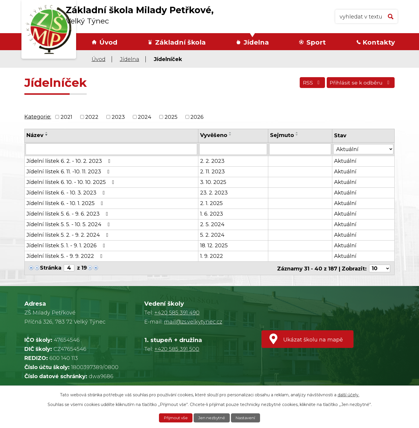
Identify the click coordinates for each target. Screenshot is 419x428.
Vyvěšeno (213, 135)
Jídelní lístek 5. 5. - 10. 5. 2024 (69, 224)
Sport (316, 42)
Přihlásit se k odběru (360, 83)
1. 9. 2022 (211, 256)
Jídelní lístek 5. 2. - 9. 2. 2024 (68, 234)
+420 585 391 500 (176, 348)
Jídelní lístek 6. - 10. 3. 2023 (66, 192)
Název (34, 135)
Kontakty (379, 42)
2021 (66, 117)
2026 (197, 117)
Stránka (50, 267)
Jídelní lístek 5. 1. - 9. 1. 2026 (67, 245)
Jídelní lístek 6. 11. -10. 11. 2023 (69, 171)
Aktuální (345, 161)
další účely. (348, 394)
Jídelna (256, 42)
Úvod (108, 42)
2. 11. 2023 (212, 171)
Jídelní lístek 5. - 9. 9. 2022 (65, 256)
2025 (171, 117)
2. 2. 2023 (212, 161)
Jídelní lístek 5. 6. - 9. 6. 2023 (68, 213)
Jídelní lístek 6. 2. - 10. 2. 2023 (69, 161)
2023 (118, 117)
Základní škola (180, 42)
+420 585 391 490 (177, 312)
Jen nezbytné (212, 417)
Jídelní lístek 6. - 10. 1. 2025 (65, 203)
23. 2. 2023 (214, 192)
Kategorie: (37, 117)
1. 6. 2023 (211, 213)
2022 (91, 117)
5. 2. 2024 (212, 234)
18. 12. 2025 (214, 245)
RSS (309, 83)
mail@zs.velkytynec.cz (193, 321)
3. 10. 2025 (213, 182)
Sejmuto (282, 135)
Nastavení (247, 417)
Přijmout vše (174, 417)
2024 (144, 117)
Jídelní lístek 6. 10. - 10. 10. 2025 (71, 182)
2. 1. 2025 (211, 203)
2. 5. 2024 (212, 224)
